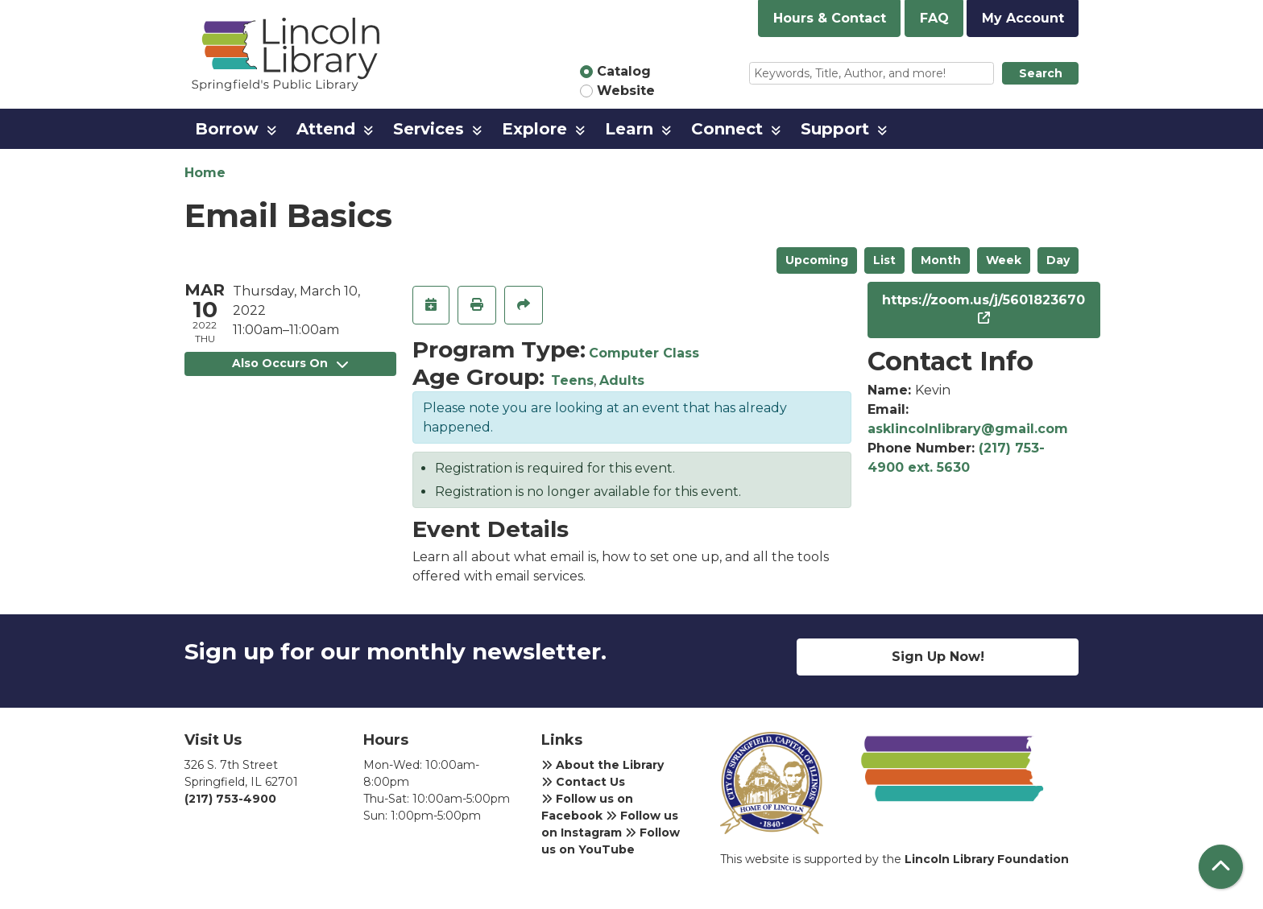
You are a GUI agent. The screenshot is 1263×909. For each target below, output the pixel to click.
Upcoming (816, 260)
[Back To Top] (1221, 867)
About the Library (602, 765)
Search (1040, 73)
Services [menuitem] (428, 128)
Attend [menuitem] (325, 128)
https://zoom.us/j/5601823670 (983, 300)
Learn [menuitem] (629, 128)
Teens (572, 380)
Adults (621, 380)
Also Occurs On (290, 363)
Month (941, 260)
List (884, 260)
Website (626, 90)
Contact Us (583, 782)
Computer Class (644, 353)
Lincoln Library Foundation (987, 859)
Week (1003, 260)
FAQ (934, 18)
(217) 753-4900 (230, 798)
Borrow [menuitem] (227, 128)
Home (205, 172)
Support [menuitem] (835, 128)
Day (1058, 260)
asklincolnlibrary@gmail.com (968, 428)
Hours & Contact (829, 18)
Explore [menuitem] (534, 128)
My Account (1023, 18)
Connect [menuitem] (727, 128)
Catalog (624, 71)
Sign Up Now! (938, 656)
